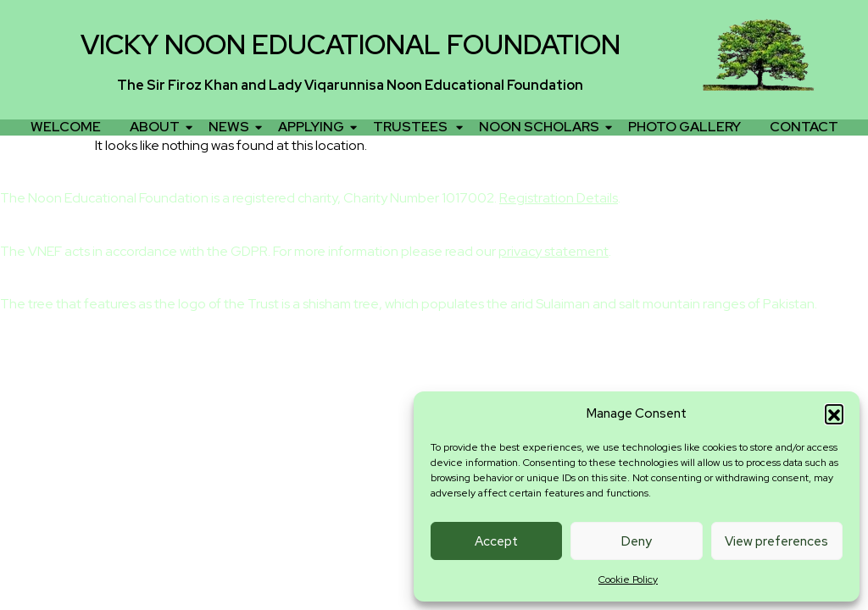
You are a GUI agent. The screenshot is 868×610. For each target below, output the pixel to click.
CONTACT (804, 127)
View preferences (776, 541)
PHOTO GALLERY (684, 127)
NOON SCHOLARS (542, 127)
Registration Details (558, 198)
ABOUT (158, 127)
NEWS (232, 127)
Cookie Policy (628, 579)
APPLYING (314, 127)
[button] (834, 413)
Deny (636, 541)
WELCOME (66, 127)
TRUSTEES (414, 127)
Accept (496, 541)
